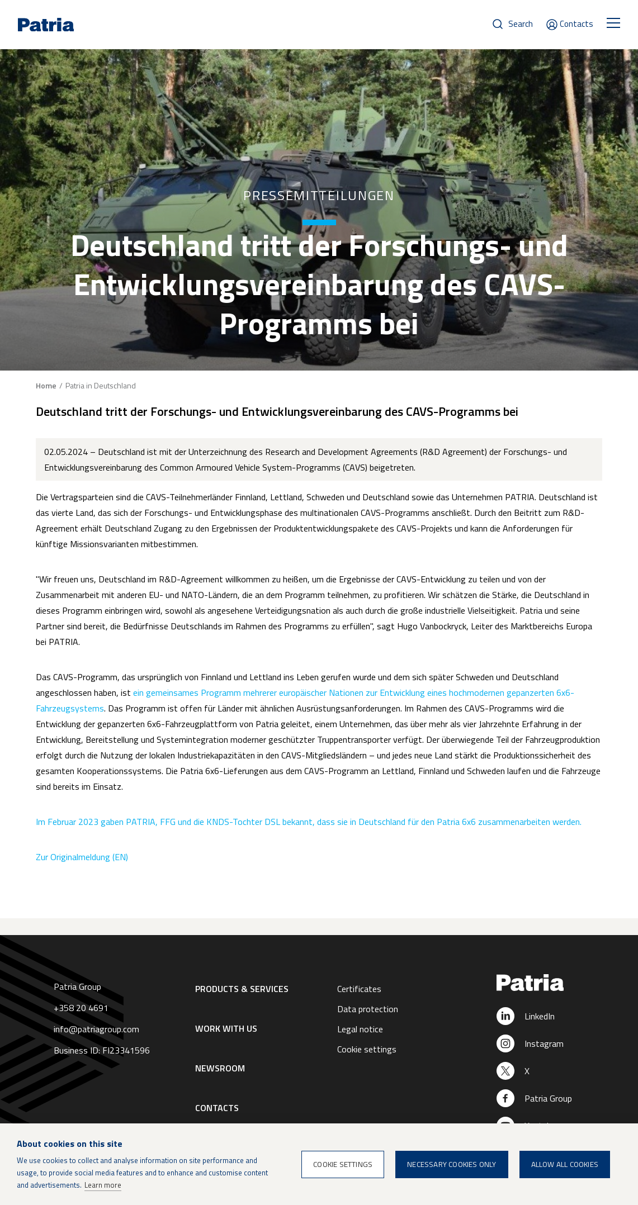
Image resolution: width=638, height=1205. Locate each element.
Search (520, 23)
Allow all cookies (564, 1164)
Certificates (359, 988)
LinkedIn (539, 1016)
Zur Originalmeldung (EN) (82, 857)
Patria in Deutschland (100, 385)
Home (46, 386)
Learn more (102, 1184)
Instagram (544, 1043)
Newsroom (220, 1068)
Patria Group (548, 1098)
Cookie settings (366, 1049)
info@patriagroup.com (96, 1029)
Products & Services (242, 988)
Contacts (576, 23)
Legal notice (360, 1029)
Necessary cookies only (451, 1164)
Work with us (226, 1028)
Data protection (367, 1009)
